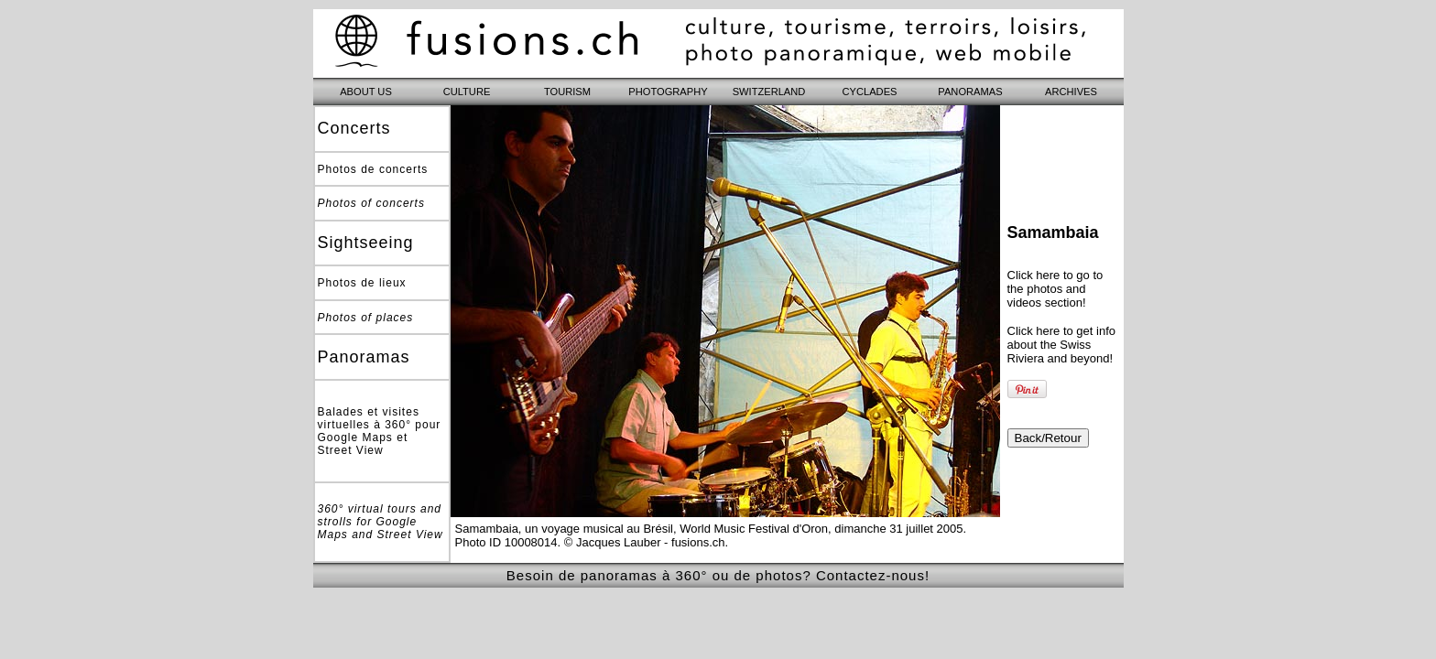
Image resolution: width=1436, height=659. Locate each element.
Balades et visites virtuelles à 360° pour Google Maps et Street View (379, 431)
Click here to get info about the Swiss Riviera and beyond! (1061, 344)
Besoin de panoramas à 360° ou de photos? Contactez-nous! (718, 575)
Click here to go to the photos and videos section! (1055, 288)
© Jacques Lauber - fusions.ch (644, 542)
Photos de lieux (362, 282)
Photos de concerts (373, 169)
